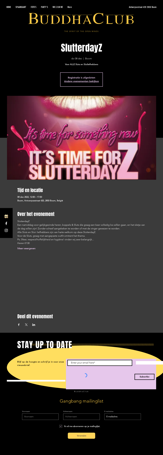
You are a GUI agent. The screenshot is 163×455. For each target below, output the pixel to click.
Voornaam (26, 411)
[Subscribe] (144, 377)
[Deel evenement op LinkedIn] (33, 324)
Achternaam (67, 411)
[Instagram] (6, 230)
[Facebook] (6, 223)
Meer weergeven (26, 248)
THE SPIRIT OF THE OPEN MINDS (81, 31)
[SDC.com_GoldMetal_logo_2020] (6, 216)
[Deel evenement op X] (26, 324)
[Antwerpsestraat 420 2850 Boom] (127, 7)
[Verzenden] (81, 436)
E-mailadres (108, 411)
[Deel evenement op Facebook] (18, 324)
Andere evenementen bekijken (81, 81)
